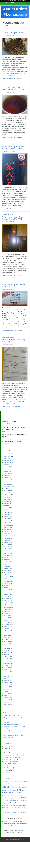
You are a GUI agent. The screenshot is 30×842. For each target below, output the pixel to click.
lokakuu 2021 (8, 471)
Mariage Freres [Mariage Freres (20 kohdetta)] (14, 803)
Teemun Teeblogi (8, 3)
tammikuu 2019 (8, 529)
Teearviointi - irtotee (8, 30)
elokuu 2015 (7, 618)
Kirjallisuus (7, 746)
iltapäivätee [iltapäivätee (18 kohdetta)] (6, 792)
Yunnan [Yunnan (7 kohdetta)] (24, 812)
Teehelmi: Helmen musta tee (18, 823)
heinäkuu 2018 (8, 542)
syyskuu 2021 (8, 473)
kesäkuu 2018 (8, 544)
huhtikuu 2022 (8, 458)
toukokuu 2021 (8, 480)
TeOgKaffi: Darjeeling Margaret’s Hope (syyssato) (13, 89)
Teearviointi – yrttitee (10, 763)
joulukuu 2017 (8, 557)
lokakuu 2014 (8, 639)
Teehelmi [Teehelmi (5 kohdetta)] (22, 810)
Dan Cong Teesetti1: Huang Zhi (15, 821)
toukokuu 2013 (8, 676)
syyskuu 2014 (8, 641)
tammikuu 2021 (8, 484)
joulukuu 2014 (8, 635)
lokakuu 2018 (8, 536)
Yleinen (6, 772)
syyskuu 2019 (8, 512)
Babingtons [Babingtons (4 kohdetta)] (20, 781)
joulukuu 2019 (8, 508)
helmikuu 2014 (8, 657)
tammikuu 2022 (8, 465)
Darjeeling (5, 78)
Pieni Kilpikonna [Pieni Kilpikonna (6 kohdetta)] (22, 805)
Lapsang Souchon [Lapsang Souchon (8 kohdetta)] (12, 797)
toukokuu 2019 (8, 521)
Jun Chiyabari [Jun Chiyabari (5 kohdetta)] (12, 795)
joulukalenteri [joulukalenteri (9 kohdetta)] (5, 795)
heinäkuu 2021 (8, 477)
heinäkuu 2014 (8, 646)
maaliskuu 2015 (8, 629)
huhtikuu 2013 (8, 678)
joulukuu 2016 (8, 583)
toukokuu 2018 (8, 547)
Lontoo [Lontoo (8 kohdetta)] (10, 800)
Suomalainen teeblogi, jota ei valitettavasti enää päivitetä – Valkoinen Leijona (15, 726)
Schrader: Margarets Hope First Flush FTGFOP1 (13, 286)
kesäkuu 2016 (8, 596)
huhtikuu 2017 (8, 575)
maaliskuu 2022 (8, 460)
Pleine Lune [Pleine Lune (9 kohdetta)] (5, 807)
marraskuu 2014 (8, 637)
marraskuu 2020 (9, 486)
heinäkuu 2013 (8, 672)
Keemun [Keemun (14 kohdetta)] (18, 795)
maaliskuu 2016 (8, 603)
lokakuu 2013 (8, 665)
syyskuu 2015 (8, 616)
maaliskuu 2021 (8, 482)
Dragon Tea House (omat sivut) (13, 718)
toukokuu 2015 (8, 624)
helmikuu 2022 (8, 462)
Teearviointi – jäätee (10, 759)
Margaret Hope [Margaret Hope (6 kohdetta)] (5, 803)
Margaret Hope (12, 78)
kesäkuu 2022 (8, 454)
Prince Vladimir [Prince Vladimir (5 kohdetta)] (18, 807)
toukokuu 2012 (8, 702)
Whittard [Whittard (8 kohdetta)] (20, 812)
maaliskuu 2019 (8, 525)
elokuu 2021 (7, 475)
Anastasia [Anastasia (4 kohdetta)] (11, 781)
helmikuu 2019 (8, 527)
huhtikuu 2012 (8, 704)
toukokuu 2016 (8, 598)
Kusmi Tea (7, 720)
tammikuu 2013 (8, 685)
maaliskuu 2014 (8, 654)
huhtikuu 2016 (8, 600)
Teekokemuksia (8, 768)
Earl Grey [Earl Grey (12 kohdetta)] (15, 787)
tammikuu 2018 (8, 555)
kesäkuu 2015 (8, 622)
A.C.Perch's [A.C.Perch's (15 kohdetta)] (5, 781)
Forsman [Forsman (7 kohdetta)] (4, 790)
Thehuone (7, 733)
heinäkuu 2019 (8, 516)
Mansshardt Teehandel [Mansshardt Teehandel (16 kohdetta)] (19, 800)
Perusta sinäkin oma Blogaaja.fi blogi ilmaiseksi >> (15, 0)
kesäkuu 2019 (8, 518)
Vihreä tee (7, 770)
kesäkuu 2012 (8, 700)
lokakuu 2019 (8, 510)
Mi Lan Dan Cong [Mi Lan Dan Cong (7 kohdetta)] (6, 805)
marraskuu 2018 (8, 534)
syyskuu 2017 (8, 564)
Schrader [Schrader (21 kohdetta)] (10, 810)
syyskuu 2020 (8, 490)
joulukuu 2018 (8, 531)
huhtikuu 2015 (8, 626)
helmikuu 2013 (8, 682)
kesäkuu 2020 (8, 497)
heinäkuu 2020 (8, 495)
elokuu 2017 (7, 566)
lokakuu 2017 (7, 562)
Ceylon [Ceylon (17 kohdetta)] (10, 784)
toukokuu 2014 (8, 650)
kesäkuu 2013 (8, 674)
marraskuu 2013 (8, 663)
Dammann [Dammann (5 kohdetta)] (15, 784)
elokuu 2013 (7, 669)
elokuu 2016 (7, 592)
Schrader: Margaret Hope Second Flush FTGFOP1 (13, 218)
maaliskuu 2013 (8, 680)
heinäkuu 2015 (8, 620)
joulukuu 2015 (8, 609)
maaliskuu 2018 (8, 551)
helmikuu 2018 (8, 553)
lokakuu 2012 (8, 691)
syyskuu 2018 (8, 538)
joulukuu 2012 (8, 687)
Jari (5, 821)
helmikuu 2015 (8, 631)
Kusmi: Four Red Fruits (16, 830)
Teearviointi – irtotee (10, 757)
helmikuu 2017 (8, 579)
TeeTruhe (19, 78)
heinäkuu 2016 (8, 594)
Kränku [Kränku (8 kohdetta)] (22, 795)
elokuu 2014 (7, 644)
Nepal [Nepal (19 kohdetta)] (13, 805)
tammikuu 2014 (8, 659)
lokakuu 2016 (8, 587)
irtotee (10, 406)
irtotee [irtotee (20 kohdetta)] (18, 792)
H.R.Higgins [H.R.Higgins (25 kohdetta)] (21, 790)
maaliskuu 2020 (8, 501)
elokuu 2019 (7, 514)
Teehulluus (7, 766)
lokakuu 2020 (8, 488)
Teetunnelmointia (9, 731)
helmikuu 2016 (8, 605)
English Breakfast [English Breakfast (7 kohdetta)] (22, 787)
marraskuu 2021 (8, 469)
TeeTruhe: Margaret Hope (13, 33)
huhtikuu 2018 (8, 549)
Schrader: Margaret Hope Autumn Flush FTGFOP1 (13, 148)
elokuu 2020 (7, 493)
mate (5, 751)
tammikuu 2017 (8, 581)
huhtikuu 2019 (8, 523)
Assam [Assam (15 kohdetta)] (16, 781)
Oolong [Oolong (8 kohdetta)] (17, 805)
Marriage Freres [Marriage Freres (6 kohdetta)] (23, 803)
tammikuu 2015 (8, 633)
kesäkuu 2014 (8, 648)
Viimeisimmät (15, 417)
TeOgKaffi (19, 137)
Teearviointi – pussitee (10, 761)
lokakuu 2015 (8, 613)
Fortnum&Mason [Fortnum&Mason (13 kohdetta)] (12, 790)
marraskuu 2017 (8, 559)
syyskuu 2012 (8, 693)
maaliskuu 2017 (8, 577)
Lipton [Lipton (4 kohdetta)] (7, 800)
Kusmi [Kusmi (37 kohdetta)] (4, 798)
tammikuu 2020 (8, 505)
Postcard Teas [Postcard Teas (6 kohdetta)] (12, 807)
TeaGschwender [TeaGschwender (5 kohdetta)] (17, 810)
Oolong (6, 753)
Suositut (6, 417)
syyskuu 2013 (8, 667)
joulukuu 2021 (8, 467)
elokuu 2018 (7, 540)
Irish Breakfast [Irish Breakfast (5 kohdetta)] (13, 792)
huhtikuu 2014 (8, 652)
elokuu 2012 (7, 695)
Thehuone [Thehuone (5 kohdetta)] (9, 812)
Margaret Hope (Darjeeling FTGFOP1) (13, 341)
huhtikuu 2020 (8, 499)
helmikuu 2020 (8, 503)
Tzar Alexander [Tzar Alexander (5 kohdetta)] (15, 812)
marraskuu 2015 (8, 611)
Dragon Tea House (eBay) (11, 716)
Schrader (19, 208)
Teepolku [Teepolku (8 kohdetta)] (4, 812)
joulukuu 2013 (8, 661)
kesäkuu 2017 (8, 570)
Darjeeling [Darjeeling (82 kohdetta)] (7, 787)
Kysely (6, 748)
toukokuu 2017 (8, 572)
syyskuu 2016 (8, 590)
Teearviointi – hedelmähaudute (13, 755)
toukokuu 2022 (8, 456)
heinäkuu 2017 (8, 568)
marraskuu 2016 (8, 585)
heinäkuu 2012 (8, 698)
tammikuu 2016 (8, 607)
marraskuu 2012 (8, 689)
